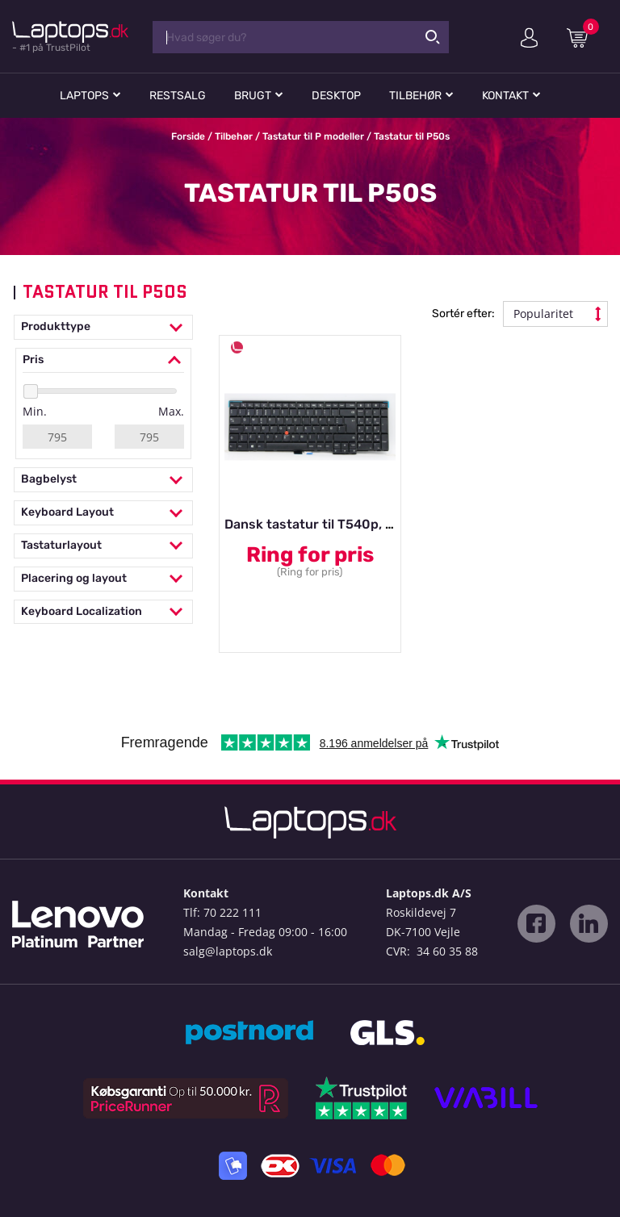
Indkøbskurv (583, 37)
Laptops (84, 95)
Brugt (252, 95)
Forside (188, 136)
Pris (103, 360)
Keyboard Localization (103, 612)
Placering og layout (103, 579)
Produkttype (103, 327)
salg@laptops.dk (227, 951)
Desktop (336, 95)
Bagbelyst (103, 480)
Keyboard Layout (103, 513)
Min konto (529, 37)
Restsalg (177, 95)
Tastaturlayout (103, 546)
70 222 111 (232, 912)
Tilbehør (415, 95)
